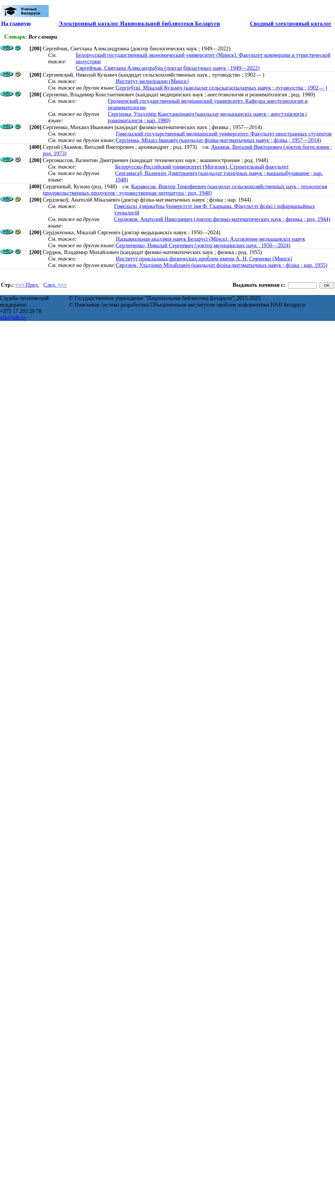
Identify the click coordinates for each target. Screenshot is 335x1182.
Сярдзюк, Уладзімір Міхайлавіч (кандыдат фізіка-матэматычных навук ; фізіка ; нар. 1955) (221, 265)
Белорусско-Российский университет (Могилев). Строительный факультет (202, 167)
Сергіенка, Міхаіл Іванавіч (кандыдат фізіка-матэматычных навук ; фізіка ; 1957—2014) (218, 140)
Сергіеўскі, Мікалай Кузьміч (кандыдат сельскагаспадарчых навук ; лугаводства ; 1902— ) (221, 88)
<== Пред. (27, 285)
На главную (16, 23)
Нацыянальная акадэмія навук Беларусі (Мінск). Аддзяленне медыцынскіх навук (210, 239)
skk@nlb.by (13, 317)
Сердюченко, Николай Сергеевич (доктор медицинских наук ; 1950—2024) (203, 245)
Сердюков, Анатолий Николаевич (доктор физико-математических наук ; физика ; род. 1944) (222, 219)
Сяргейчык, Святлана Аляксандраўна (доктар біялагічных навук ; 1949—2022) (168, 68)
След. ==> (55, 285)
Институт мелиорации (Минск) (152, 81)
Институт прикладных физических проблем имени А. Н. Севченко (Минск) (204, 258)
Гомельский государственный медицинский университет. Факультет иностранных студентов (223, 134)
